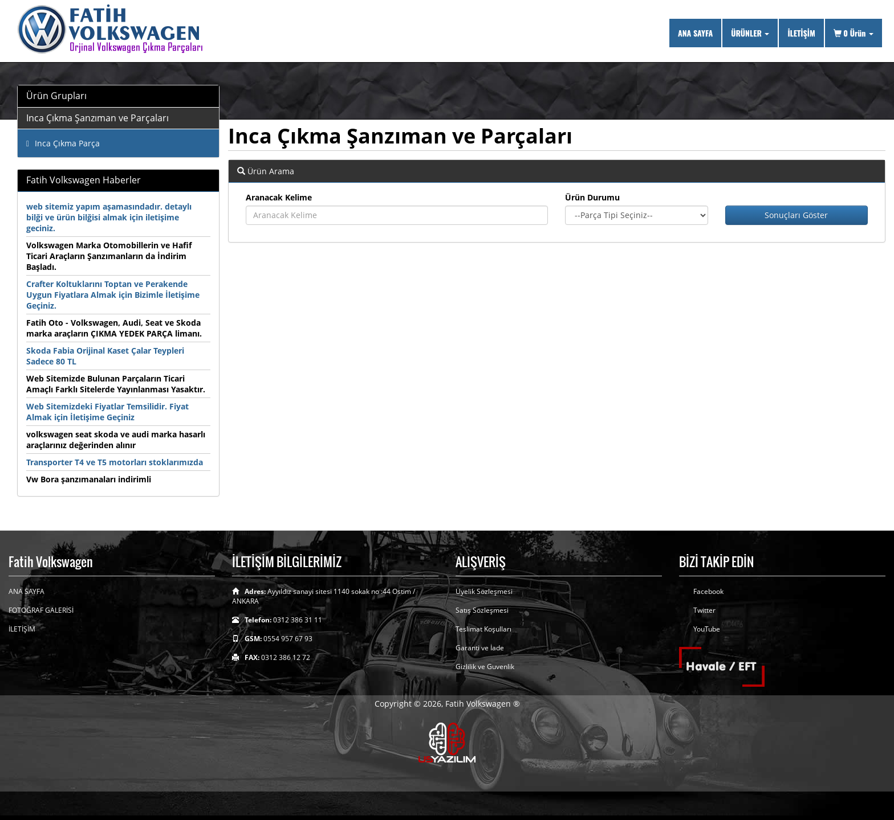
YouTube (706, 629)
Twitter (704, 610)
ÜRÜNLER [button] (750, 33)
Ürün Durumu (592, 197)
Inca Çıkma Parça (63, 143)
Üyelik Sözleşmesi (484, 591)
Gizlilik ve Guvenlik (485, 666)
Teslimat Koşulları (483, 629)
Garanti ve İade (480, 648)
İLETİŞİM (801, 33)
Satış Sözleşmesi (482, 610)
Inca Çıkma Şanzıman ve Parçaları (97, 118)
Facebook (708, 591)
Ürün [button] (853, 33)
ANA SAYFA (695, 33)
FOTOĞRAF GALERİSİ (41, 610)
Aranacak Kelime (279, 197)
